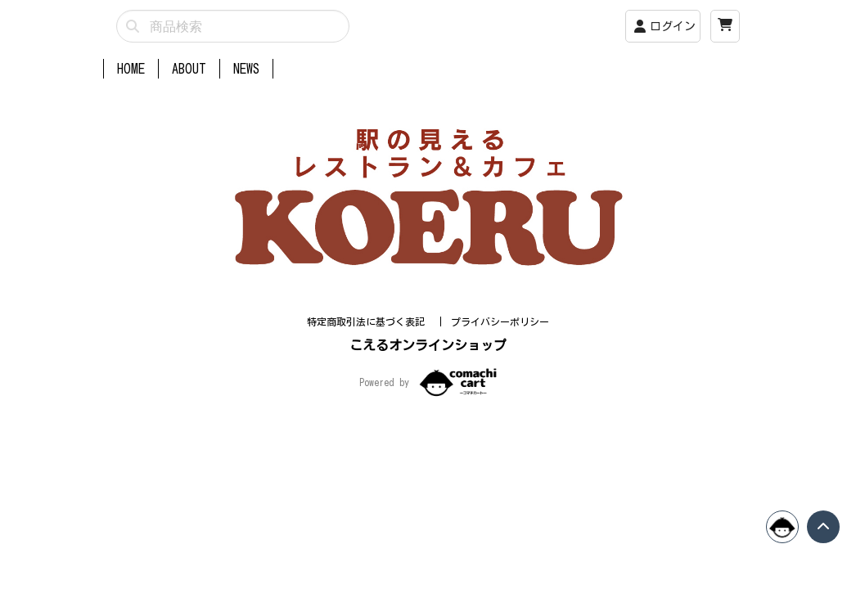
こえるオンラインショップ (428, 364)
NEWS (246, 68)
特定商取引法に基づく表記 (368, 341)
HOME (131, 68)
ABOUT (189, 68)
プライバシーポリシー (500, 341)
